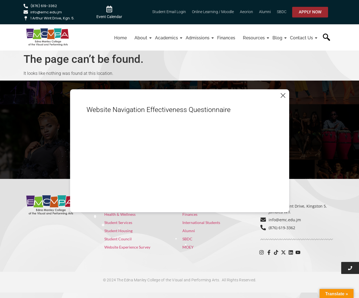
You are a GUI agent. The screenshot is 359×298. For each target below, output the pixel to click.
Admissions (198, 37)
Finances (226, 37)
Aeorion (246, 12)
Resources (254, 37)
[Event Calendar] (109, 8)
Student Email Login (169, 12)
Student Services (118, 222)
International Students (201, 222)
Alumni (265, 12)
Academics (167, 37)
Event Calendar (109, 16)
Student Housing (118, 230)
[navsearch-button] (326, 38)
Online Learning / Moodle (213, 12)
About (141, 37)
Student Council (118, 239)
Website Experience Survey (127, 247)
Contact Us (302, 37)
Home (120, 37)
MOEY (188, 247)
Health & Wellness (120, 214)
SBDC (281, 12)
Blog (278, 37)
